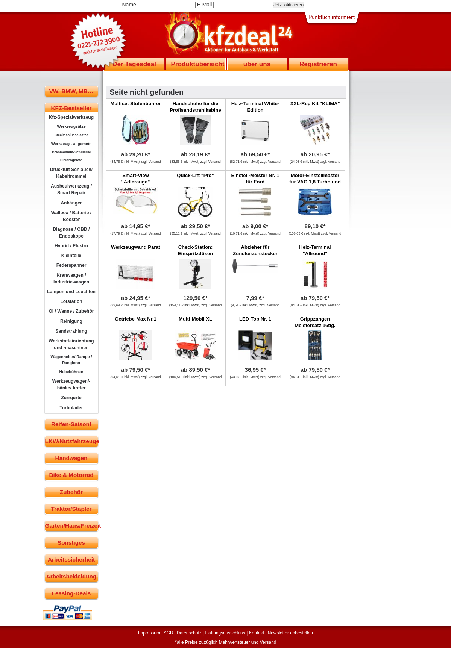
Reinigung (71, 321)
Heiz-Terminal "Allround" (315, 250)
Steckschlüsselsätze (71, 135)
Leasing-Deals (71, 593)
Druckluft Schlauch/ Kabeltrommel (71, 173)
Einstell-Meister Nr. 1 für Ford (255, 179)
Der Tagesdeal (134, 64)
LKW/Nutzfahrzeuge (71, 441)
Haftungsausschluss (225, 633)
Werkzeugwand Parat (135, 247)
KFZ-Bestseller (71, 108)
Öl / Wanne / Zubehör (71, 311)
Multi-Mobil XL (195, 319)
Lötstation (71, 301)
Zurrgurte (71, 397)
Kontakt (256, 633)
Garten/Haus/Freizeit (71, 525)
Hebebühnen (71, 371)
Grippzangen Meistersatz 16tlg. (315, 322)
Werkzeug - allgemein (71, 143)
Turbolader (71, 407)
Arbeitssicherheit (71, 559)
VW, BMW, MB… (71, 91)
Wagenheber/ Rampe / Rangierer (71, 359)
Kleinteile (71, 255)
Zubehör (71, 492)
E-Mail (204, 5)
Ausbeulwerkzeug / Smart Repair (71, 189)
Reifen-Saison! (71, 424)
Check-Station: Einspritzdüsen (195, 250)
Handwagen (71, 458)
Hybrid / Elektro (71, 245)
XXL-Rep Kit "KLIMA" (315, 103)
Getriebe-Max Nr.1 (135, 319)
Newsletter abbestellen (290, 633)
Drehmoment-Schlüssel (71, 152)
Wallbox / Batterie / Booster (71, 216)
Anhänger (71, 203)
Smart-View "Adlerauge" (135, 179)
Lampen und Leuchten (71, 291)
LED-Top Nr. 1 (255, 319)
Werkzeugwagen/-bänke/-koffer (71, 385)
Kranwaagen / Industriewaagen (71, 279)
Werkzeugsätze (71, 126)
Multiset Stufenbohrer (135, 103)
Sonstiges (71, 542)
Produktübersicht (198, 64)
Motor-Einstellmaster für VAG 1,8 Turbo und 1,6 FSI (315, 182)
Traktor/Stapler (71, 509)
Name (129, 5)
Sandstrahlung (71, 331)
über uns (256, 64)
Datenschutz (189, 633)
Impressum (149, 633)
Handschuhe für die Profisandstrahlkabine (195, 107)
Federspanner (71, 265)
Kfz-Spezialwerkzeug (71, 117)
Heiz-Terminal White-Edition (255, 107)
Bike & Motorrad (71, 475)
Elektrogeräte (71, 160)
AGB (168, 633)
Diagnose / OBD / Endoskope (71, 233)
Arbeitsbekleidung (71, 576)
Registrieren (318, 64)
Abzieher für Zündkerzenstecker (255, 250)
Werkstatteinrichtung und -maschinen (71, 344)
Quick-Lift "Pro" (195, 175)
